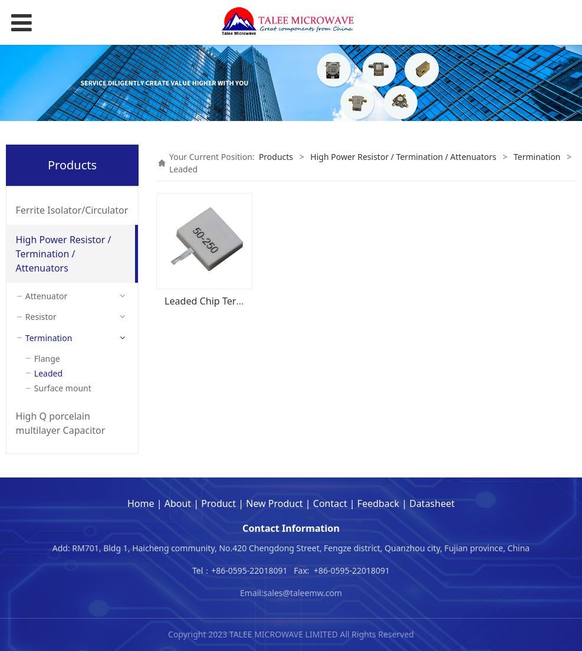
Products (276, 156)
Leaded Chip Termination (220, 301)
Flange (47, 358)
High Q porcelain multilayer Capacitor (61, 423)
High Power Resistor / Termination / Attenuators (63, 253)
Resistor (41, 316)
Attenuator (46, 296)
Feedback (378, 503)
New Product (274, 503)
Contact (330, 503)
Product (218, 503)
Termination (48, 338)
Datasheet (432, 503)
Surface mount (62, 388)
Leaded (48, 373)
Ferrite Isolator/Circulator (72, 210)
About (178, 503)
